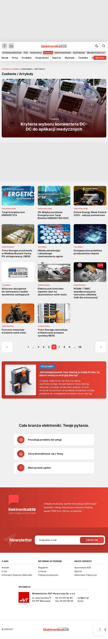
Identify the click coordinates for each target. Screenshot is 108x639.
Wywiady (70, 57)
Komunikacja (79, 52)
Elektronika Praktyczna (85, 575)
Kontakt (5, 567)
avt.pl (80, 601)
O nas (4, 571)
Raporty (56, 57)
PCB (26, 52)
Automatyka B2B (82, 567)
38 (79, 347)
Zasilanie (48, 52)
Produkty (27, 57)
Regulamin (43, 567)
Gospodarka (42, 57)
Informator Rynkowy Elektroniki (17, 575)
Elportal (78, 571)
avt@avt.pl (83, 598)
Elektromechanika (63, 52)
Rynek (5, 57)
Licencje (42, 571)
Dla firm (100, 57)
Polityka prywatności (48, 575)
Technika (83, 57)
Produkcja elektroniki (12, 52)
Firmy (15, 57)
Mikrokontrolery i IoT (96, 52)
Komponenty (35, 52)
